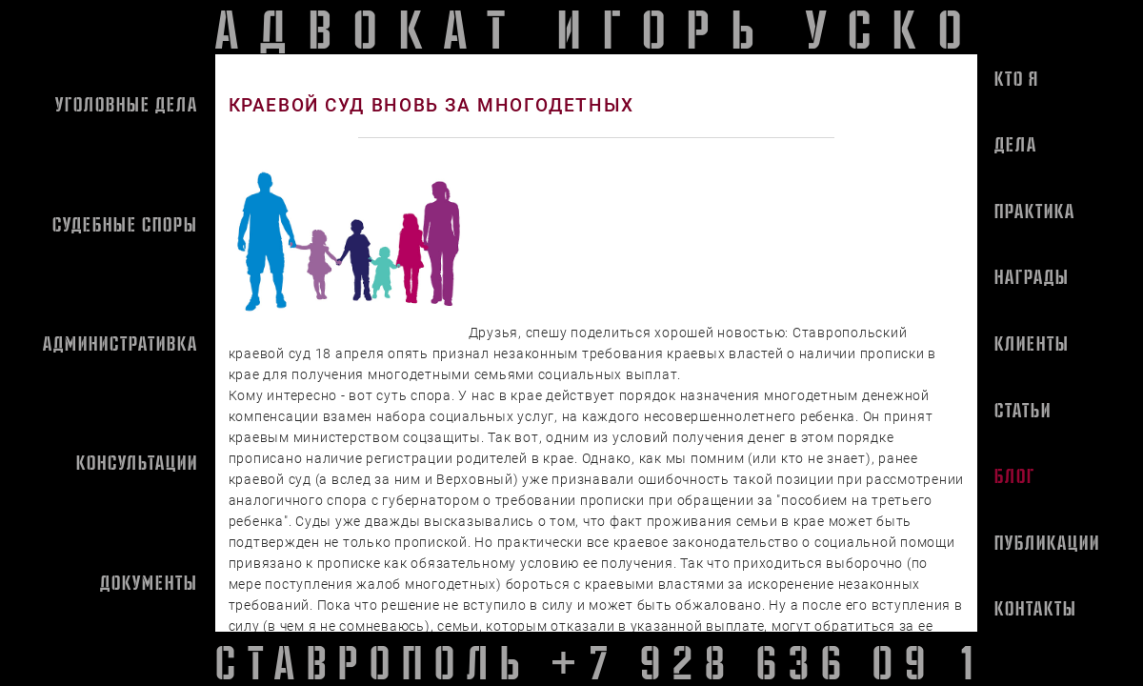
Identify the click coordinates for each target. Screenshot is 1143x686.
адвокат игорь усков (622, 26)
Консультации (137, 462)
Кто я (1016, 78)
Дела (1015, 143)
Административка (120, 343)
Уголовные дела (126, 103)
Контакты (1035, 607)
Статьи (1023, 409)
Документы (149, 582)
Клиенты (1032, 343)
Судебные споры (125, 223)
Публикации (1047, 542)
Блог (1014, 475)
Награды (1032, 276)
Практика (1034, 210)
